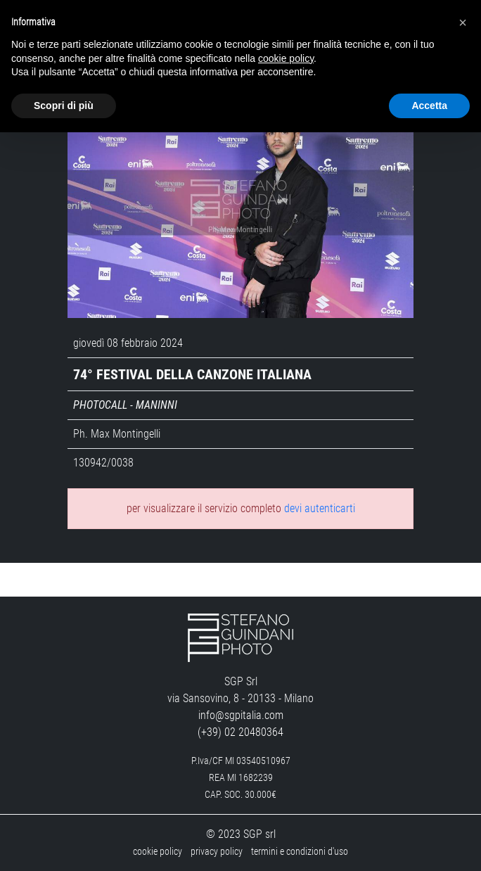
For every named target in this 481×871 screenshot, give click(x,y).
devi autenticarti (319, 508)
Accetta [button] (429, 105)
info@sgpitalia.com (240, 715)
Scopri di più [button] (64, 105)
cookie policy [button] (286, 58)
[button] (462, 22)
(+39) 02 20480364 (240, 732)
